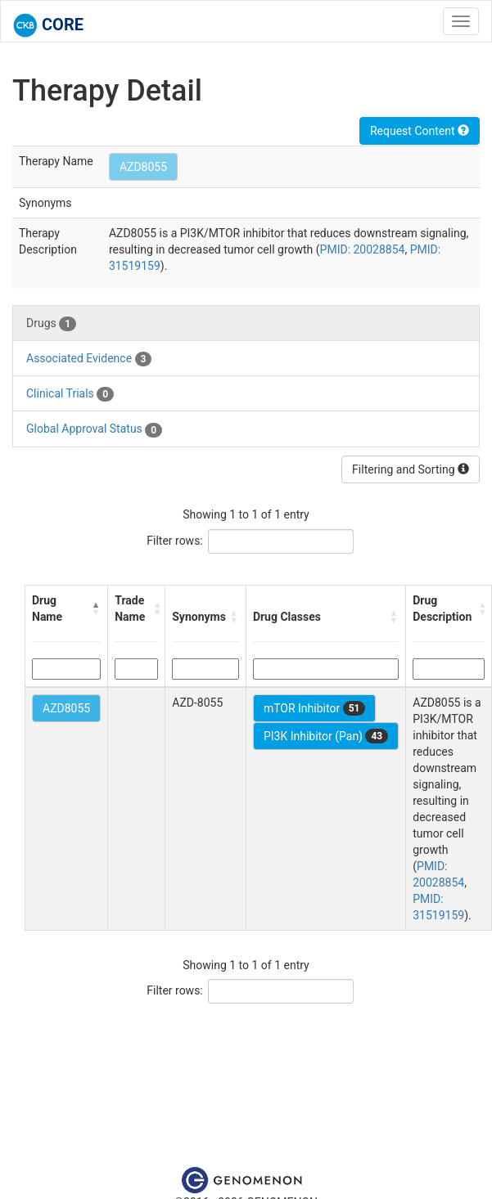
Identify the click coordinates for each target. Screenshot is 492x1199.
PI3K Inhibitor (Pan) (326, 736)
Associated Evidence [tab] (88, 359)
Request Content (419, 130)
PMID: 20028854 (362, 249)
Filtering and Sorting (410, 469)
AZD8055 (143, 166)
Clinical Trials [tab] (70, 394)
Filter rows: (175, 540)
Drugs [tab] (51, 324)
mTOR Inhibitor (315, 708)
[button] (97, 608)
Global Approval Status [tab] (94, 429)
